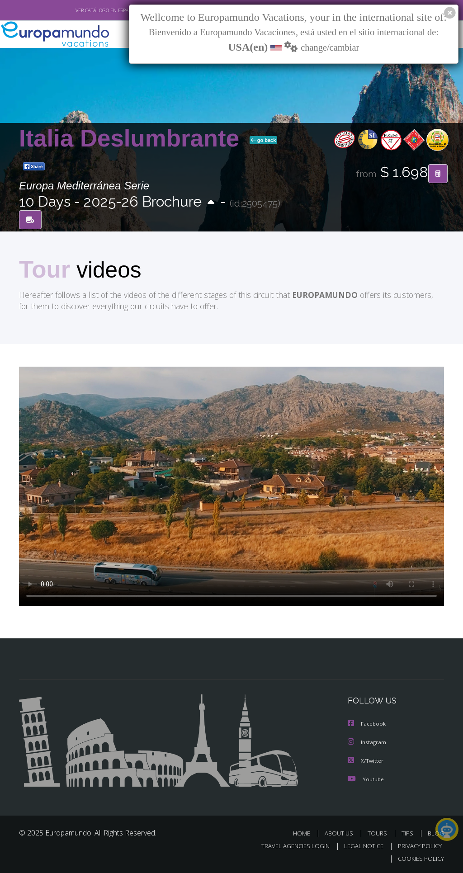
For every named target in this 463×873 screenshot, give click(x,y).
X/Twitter (366, 760)
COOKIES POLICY (419, 857)
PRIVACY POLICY (417, 845)
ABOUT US (341, 832)
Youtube (366, 778)
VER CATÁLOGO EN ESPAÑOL (86, 10)
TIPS (408, 832)
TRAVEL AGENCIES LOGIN (289, 845)
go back (263, 140)
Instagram (367, 742)
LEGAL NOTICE (359, 845)
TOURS (379, 832)
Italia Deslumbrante (132, 138)
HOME (305, 832)
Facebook (367, 724)
